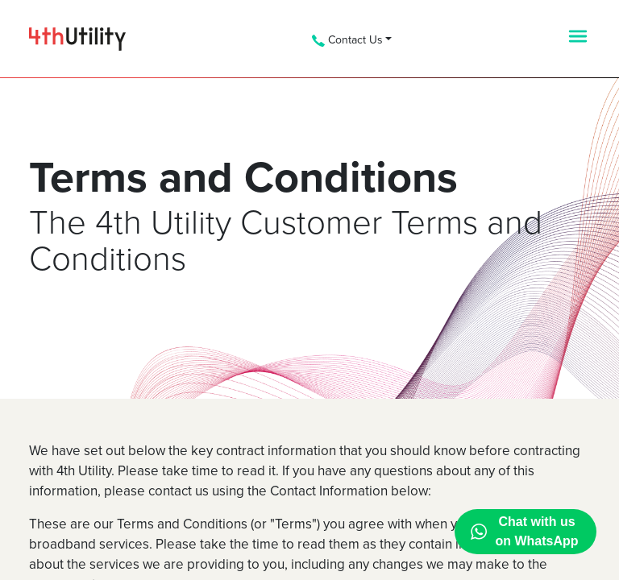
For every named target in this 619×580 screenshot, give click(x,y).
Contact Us (347, 40)
